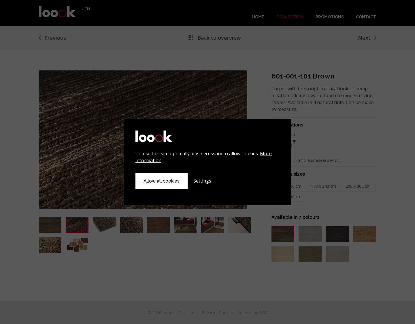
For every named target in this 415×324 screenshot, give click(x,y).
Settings (202, 181)
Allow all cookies (162, 181)
